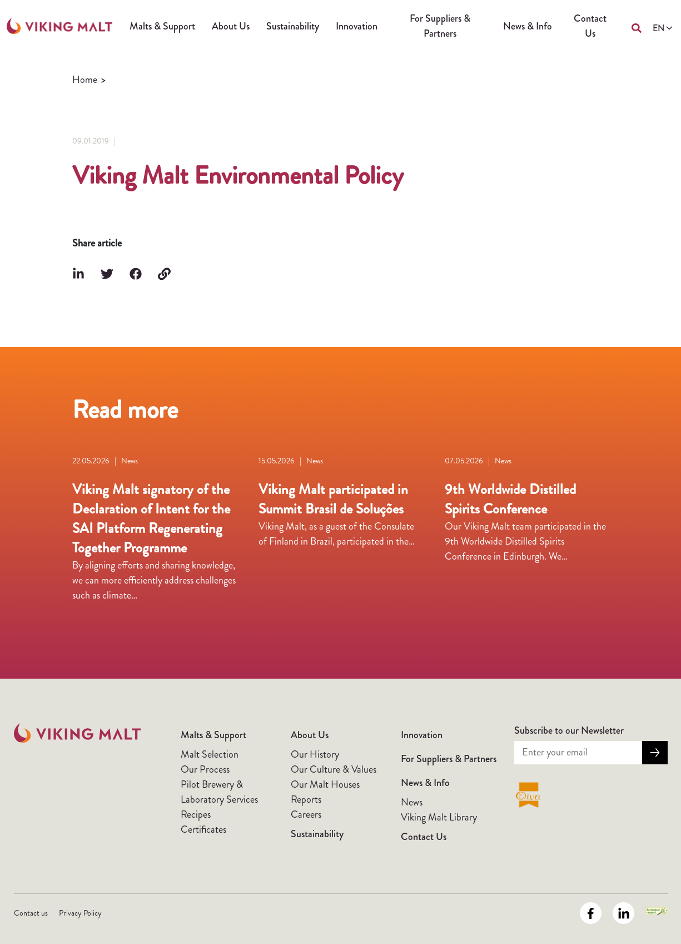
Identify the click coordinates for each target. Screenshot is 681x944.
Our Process (205, 769)
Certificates (203, 829)
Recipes (196, 814)
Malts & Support (162, 26)
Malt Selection (209, 754)
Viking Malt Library (439, 817)
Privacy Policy (80, 912)
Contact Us (590, 26)
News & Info (527, 26)
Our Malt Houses (325, 784)
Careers (306, 814)
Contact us (31, 912)
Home (84, 79)
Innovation (356, 26)
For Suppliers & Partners (440, 26)
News (411, 802)
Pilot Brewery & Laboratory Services (219, 792)
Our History (315, 754)
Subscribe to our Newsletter (569, 730)
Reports (306, 799)
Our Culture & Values (333, 769)
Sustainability (292, 26)
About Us (231, 26)
